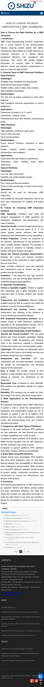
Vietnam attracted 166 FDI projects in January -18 (18, 635)
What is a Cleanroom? (12, 515)
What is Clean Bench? (12, 530)
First (16, 551)
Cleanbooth (9, 547)
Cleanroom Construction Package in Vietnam (17, 649)
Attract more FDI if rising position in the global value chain (21, 631)
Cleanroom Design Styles (13, 518)
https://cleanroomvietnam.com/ (10, 595)
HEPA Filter (9, 524)
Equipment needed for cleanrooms (16, 521)
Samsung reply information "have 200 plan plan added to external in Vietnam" (21, 618)
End (28, 551)
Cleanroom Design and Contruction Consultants (18, 660)
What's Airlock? (10, 527)
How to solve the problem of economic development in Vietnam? (20, 625)
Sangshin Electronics (8, 607)
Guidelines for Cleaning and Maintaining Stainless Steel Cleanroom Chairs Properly (20, 654)
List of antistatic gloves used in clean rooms (19, 537)
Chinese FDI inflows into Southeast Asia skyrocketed (19, 612)
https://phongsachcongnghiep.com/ (12, 592)
